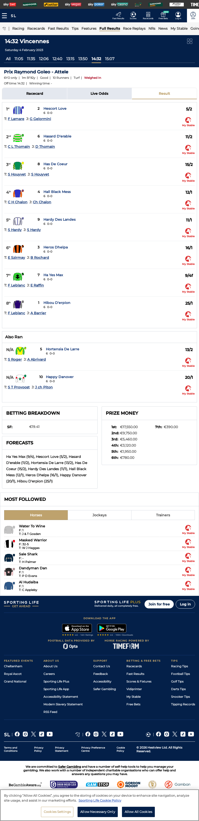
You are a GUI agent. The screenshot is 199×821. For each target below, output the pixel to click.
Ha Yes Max (53, 275)
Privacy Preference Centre (93, 749)
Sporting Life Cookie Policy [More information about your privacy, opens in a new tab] (100, 800)
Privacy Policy (38, 749)
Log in (185, 604)
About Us (50, 666)
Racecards (134, 666)
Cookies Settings (57, 812)
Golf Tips (177, 681)
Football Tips (180, 674)
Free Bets (133, 704)
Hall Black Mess (57, 192)
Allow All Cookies (138, 812)
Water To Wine (32, 526)
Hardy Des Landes (59, 219)
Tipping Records (183, 704)
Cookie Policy (121, 749)
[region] (99, 805)
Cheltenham (13, 666)
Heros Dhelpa (55, 247)
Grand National (15, 681)
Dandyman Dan (33, 568)
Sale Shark (28, 554)
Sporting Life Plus (56, 681)
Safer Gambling (104, 689)
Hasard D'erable (57, 136)
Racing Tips (179, 666)
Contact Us (101, 666)
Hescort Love (54, 108)
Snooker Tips (180, 696)
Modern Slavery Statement (63, 704)
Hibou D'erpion (56, 303)
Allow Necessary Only (97, 812)
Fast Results (135, 674)
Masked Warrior (33, 540)
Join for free (159, 604)
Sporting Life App (56, 689)
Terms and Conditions (10, 749)
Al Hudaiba (28, 582)
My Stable (133, 696)
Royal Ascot (13, 674)
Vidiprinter (134, 689)
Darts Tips (178, 689)
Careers (49, 674)
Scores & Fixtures (138, 681)
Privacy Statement (61, 749)
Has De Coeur (55, 164)
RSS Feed (50, 712)
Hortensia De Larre (62, 349)
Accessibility (102, 681)
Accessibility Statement (60, 696)
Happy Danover (60, 377)
